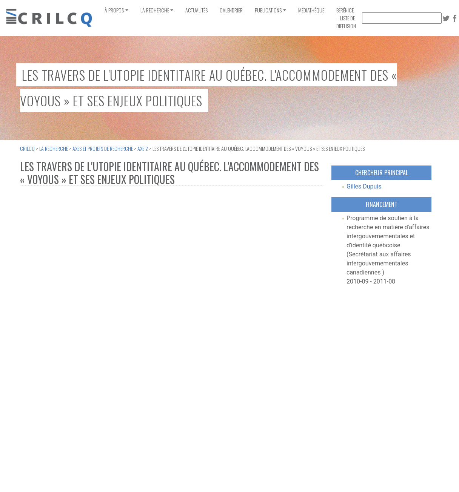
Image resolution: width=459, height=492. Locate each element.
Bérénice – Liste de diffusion (346, 18)
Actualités (196, 10)
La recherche (154, 10)
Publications (268, 10)
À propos (114, 10)
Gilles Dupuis (364, 186)
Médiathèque (311, 10)
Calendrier (231, 10)
